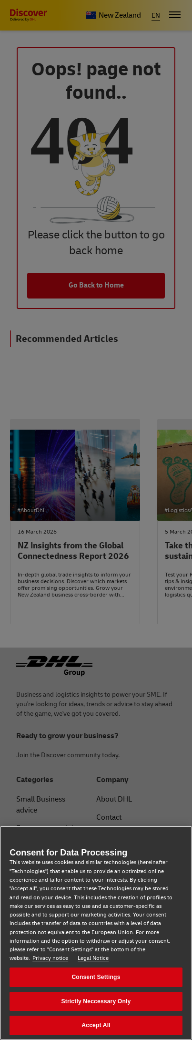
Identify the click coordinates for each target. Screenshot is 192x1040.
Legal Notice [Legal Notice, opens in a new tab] (93, 958)
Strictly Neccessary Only (96, 1001)
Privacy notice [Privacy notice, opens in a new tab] (50, 958)
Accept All (95, 1025)
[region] (96, 933)
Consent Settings (95, 977)
